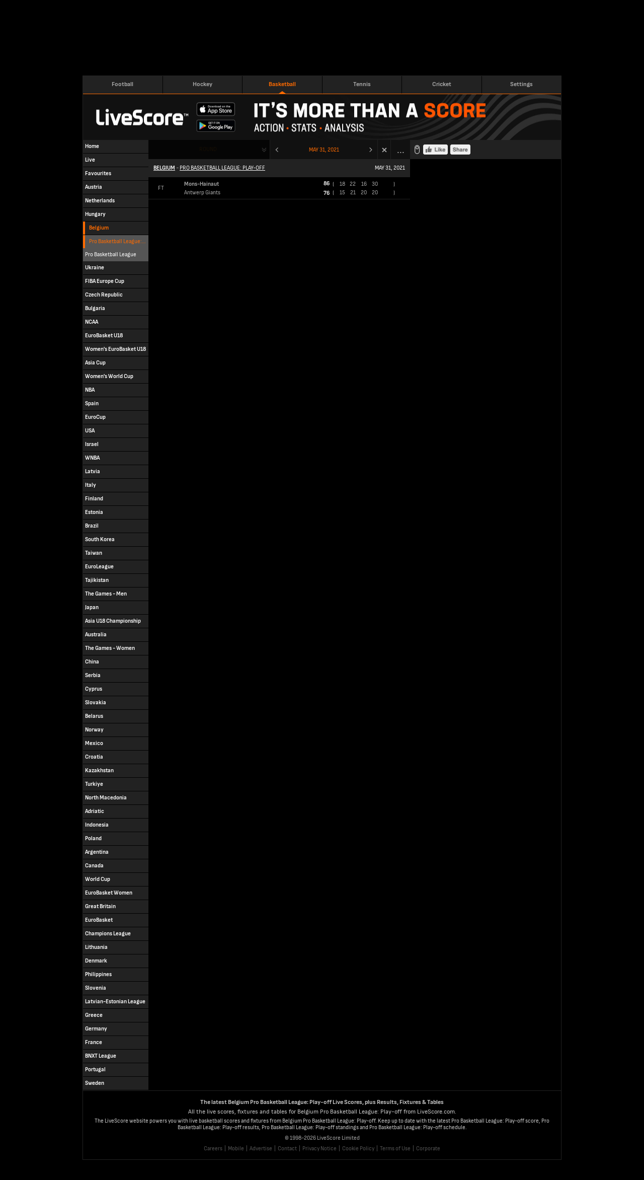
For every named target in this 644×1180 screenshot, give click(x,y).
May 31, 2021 (324, 149)
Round (208, 149)
